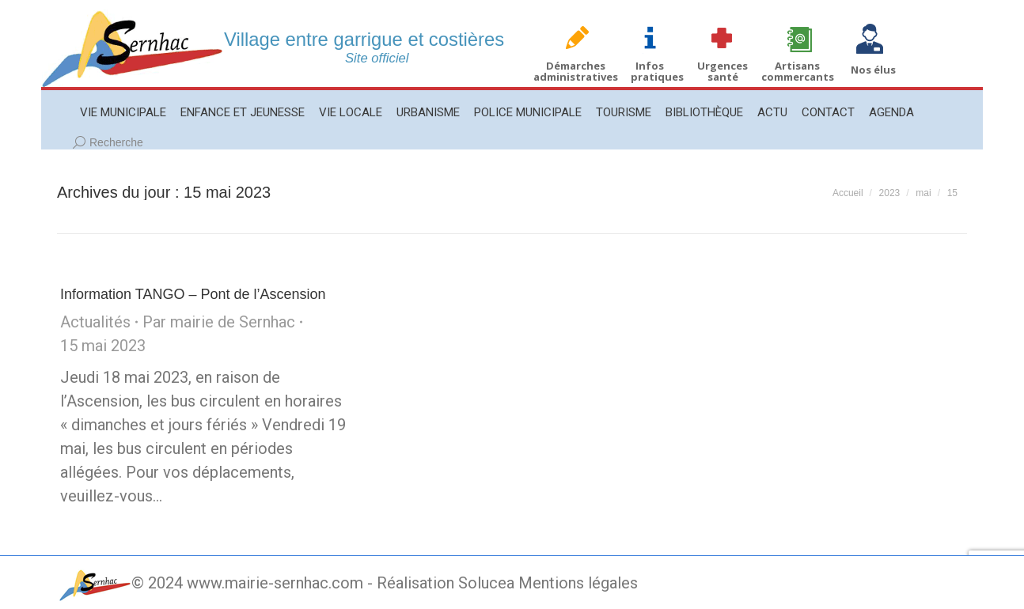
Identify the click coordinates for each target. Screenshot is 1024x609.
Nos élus (873, 69)
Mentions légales (578, 582)
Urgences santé (722, 71)
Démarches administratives (575, 71)
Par (218, 321)
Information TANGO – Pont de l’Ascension (193, 294)
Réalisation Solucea (445, 582)
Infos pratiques (657, 71)
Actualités (95, 321)
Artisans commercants (797, 71)
